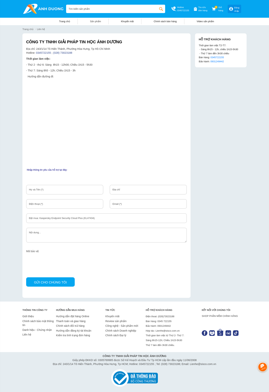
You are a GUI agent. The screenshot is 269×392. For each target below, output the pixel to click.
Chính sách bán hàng (165, 21)
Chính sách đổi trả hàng (70, 325)
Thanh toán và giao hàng (71, 321)
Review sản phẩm (115, 321)
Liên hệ (26, 334)
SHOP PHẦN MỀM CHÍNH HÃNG (220, 316)
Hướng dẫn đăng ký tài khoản (73, 330)
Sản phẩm (95, 21)
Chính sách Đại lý (115, 335)
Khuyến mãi (127, 21)
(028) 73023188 (63, 52)
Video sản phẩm (205, 21)
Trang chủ (64, 21)
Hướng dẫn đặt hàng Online (72, 316)
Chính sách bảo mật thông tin (38, 323)
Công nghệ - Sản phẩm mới (121, 325)
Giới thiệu (28, 316)
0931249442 (217, 61)
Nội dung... (106, 235)
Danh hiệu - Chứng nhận (37, 329)
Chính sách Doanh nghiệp (120, 330)
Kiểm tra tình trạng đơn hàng (73, 335)
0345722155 (183, 10)
